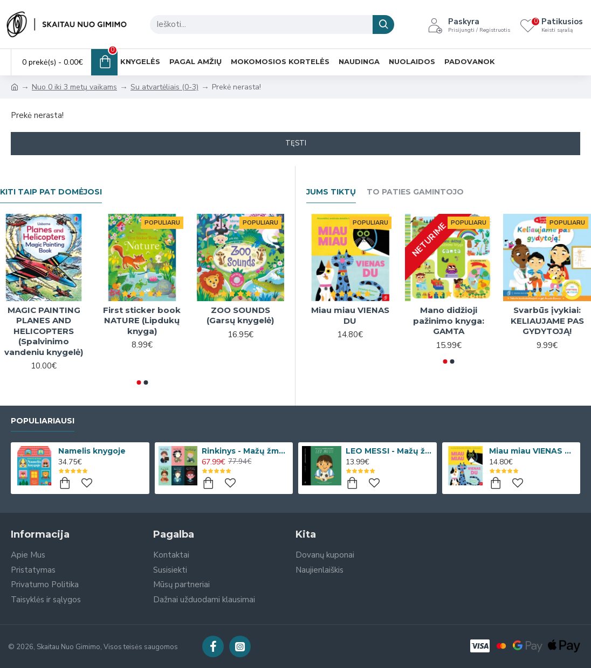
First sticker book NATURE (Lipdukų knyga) (142, 320)
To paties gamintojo (415, 192)
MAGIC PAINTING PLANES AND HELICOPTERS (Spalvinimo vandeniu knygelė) (43, 331)
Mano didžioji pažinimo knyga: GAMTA (448, 320)
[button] (138, 382)
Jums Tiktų (331, 192)
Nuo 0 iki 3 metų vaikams (74, 87)
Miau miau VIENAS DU (350, 315)
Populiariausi (42, 421)
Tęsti (295, 143)
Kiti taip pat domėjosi (51, 192)
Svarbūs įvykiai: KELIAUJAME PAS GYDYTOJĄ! (547, 320)
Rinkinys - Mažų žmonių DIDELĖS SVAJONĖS (245, 451)
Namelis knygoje (92, 451)
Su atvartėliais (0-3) (164, 87)
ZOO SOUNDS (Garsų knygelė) (240, 315)
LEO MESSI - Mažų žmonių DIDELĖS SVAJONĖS (389, 451)
